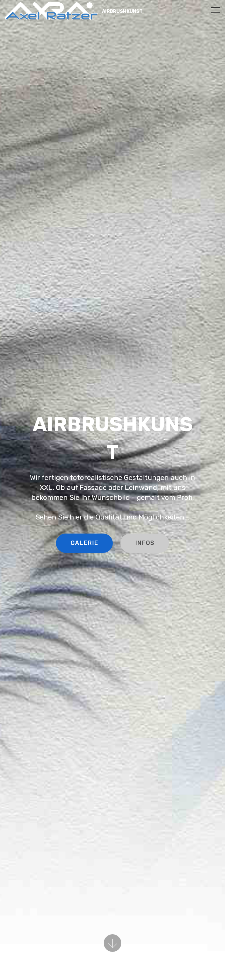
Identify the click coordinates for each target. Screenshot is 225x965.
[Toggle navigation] (215, 9)
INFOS (146, 543)
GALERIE (83, 543)
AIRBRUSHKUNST (122, 11)
